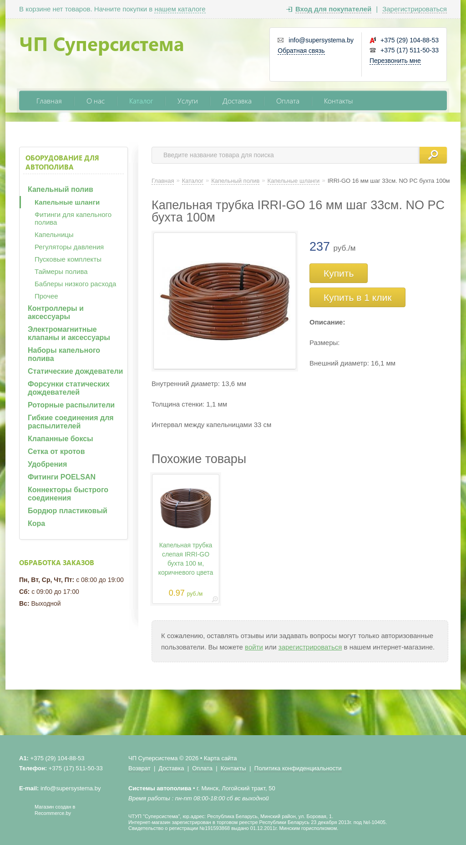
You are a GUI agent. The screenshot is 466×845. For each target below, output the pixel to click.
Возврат (139, 768)
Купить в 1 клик (357, 297)
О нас (95, 100)
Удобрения (47, 464)
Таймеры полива (61, 271)
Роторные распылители (71, 405)
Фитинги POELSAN (62, 477)
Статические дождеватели (75, 371)
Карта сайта (220, 758)
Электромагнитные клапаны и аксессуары (69, 333)
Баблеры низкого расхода (75, 284)
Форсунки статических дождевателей (69, 388)
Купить (339, 273)
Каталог (141, 100)
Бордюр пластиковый (67, 511)
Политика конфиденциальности (298, 768)
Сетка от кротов (56, 451)
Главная (49, 100)
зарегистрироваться (310, 647)
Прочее (46, 296)
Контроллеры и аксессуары (56, 312)
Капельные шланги (67, 202)
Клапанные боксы (60, 439)
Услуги (187, 100)
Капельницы (54, 234)
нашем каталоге (179, 9)
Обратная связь (301, 50)
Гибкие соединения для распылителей (71, 422)
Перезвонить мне (395, 60)
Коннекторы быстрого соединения (68, 494)
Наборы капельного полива (64, 354)
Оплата (287, 100)
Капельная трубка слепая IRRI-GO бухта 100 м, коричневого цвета (185, 558)
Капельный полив (60, 189)
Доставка (237, 100)
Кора (36, 523)
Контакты (338, 100)
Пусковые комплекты (68, 259)
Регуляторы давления (69, 247)
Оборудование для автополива (62, 162)
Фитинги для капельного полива (73, 218)
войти (254, 647)
